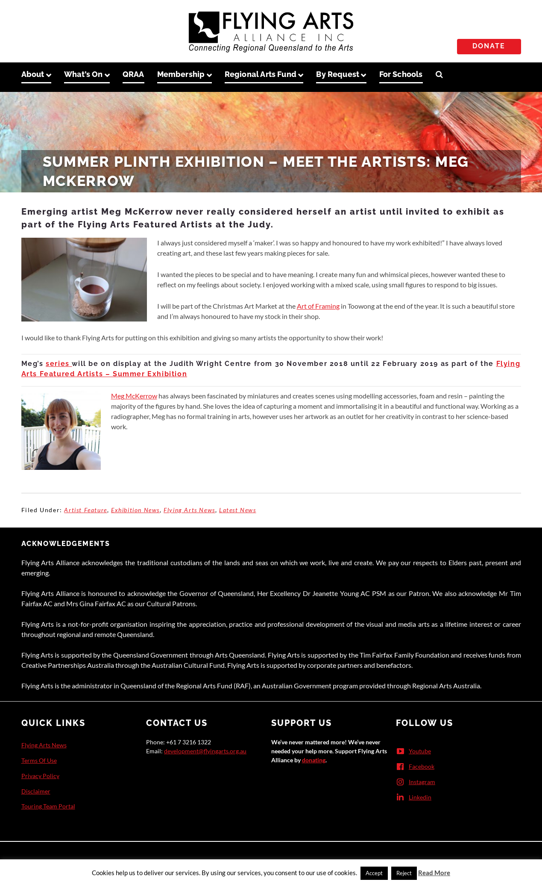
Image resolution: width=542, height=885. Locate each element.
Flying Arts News (189, 509)
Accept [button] (374, 873)
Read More (434, 872)
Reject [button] (404, 873)
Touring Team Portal (48, 806)
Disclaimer (35, 791)
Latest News (237, 509)
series (59, 364)
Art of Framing (318, 306)
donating (313, 760)
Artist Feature (85, 509)
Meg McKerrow (134, 396)
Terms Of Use (39, 760)
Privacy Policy (40, 775)
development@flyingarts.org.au (205, 751)
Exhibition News (135, 509)
